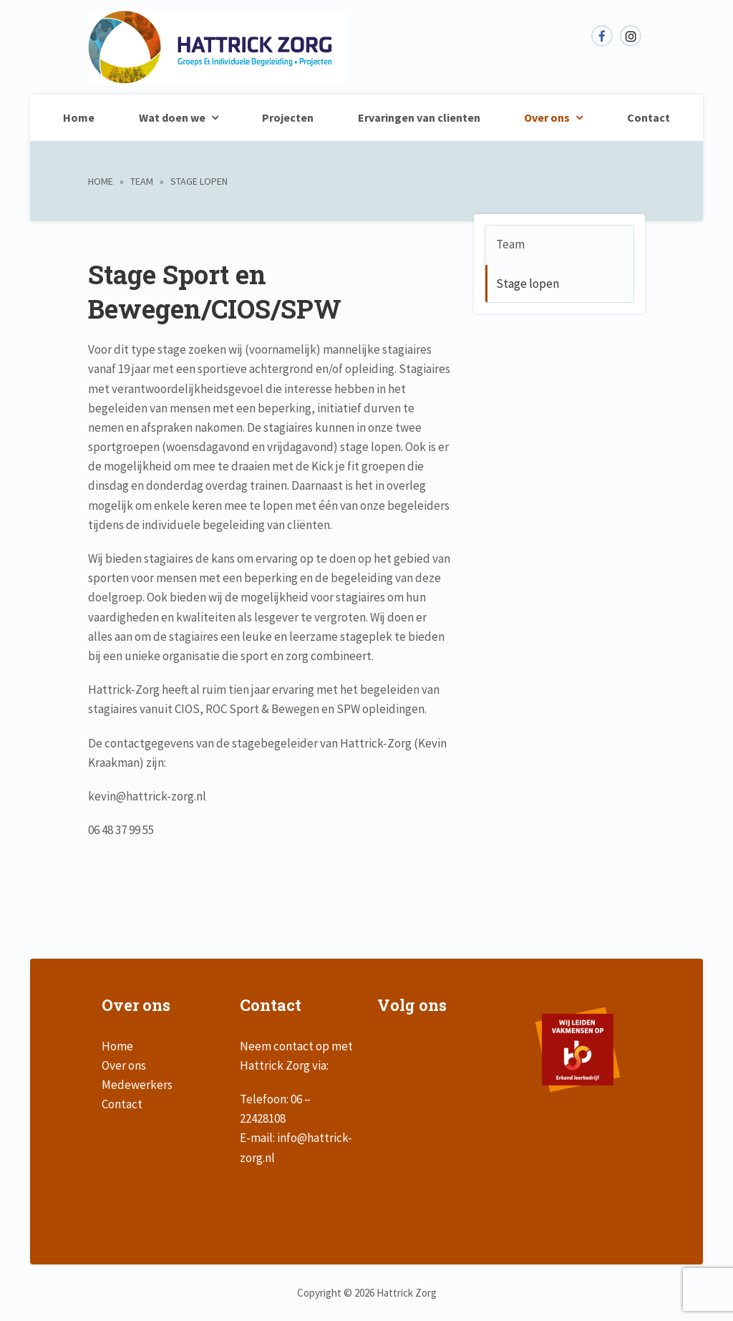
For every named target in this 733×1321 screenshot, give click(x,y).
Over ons (547, 117)
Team (141, 181)
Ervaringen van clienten (419, 117)
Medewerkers (137, 1085)
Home (78, 117)
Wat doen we (172, 117)
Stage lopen (527, 283)
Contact (648, 117)
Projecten (288, 117)
